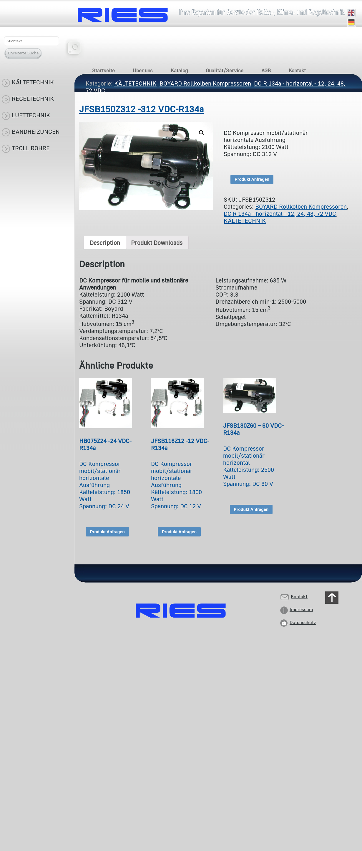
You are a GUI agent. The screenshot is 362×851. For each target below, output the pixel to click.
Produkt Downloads (156, 242)
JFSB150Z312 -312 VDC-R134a (141, 109)
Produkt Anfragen (252, 179)
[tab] (105, 242)
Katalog (179, 70)
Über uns (143, 70)
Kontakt (297, 70)
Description (105, 242)
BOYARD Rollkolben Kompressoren (301, 206)
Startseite (103, 70)
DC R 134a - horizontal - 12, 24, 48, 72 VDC (280, 213)
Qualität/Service (224, 70)
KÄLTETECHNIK (245, 220)
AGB (266, 70)
